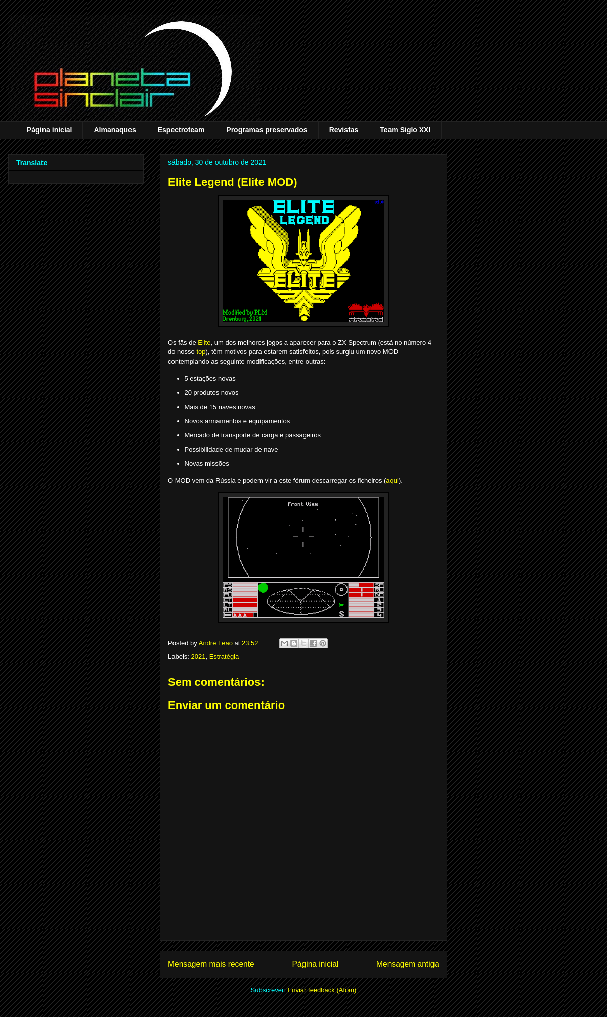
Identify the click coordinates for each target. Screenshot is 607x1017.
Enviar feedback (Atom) (322, 990)
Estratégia (224, 656)
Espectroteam (181, 130)
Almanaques (115, 130)
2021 (198, 656)
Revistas (344, 130)
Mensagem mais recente (211, 964)
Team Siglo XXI (405, 130)
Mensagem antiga (407, 964)
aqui (392, 480)
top (200, 352)
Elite (204, 342)
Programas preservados (266, 130)
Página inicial (49, 130)
